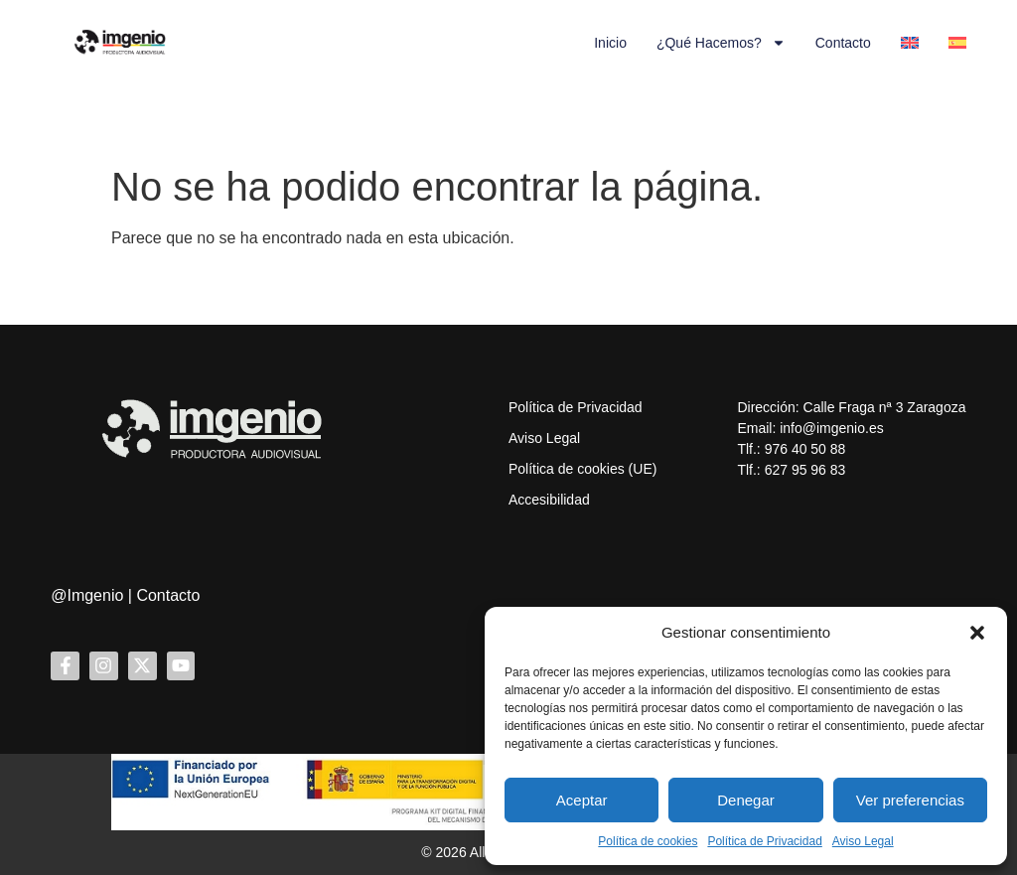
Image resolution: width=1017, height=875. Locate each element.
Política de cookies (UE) (582, 469)
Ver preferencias (910, 800)
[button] (977, 633)
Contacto (843, 43)
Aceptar (582, 800)
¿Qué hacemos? (721, 43)
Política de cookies (647, 841)
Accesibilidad (549, 500)
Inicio (610, 43)
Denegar (746, 800)
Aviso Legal (863, 841)
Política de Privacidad (764, 841)
